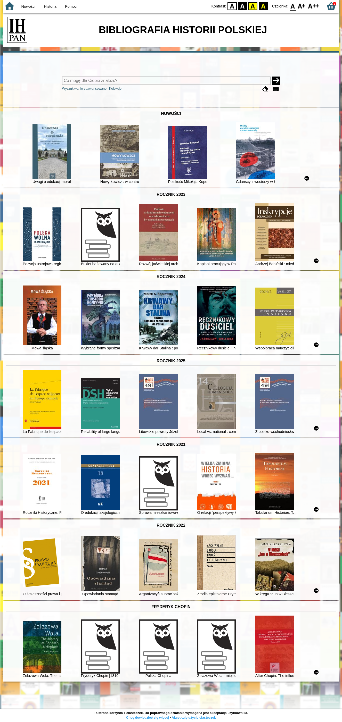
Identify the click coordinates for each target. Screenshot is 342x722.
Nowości (28, 6)
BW (242, 6)
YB (253, 6)
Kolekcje (115, 88)
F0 (292, 6)
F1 (301, 6)
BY (263, 6)
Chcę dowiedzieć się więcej (147, 717)
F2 (313, 6)
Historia (50, 6)
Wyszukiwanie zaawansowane (84, 88)
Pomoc (71, 6)
